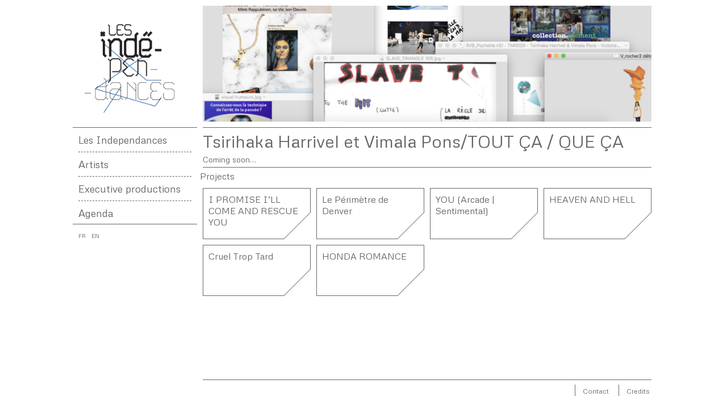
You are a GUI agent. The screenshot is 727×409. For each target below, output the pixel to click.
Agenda (95, 213)
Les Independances (122, 139)
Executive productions (129, 188)
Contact (596, 391)
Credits (638, 391)
